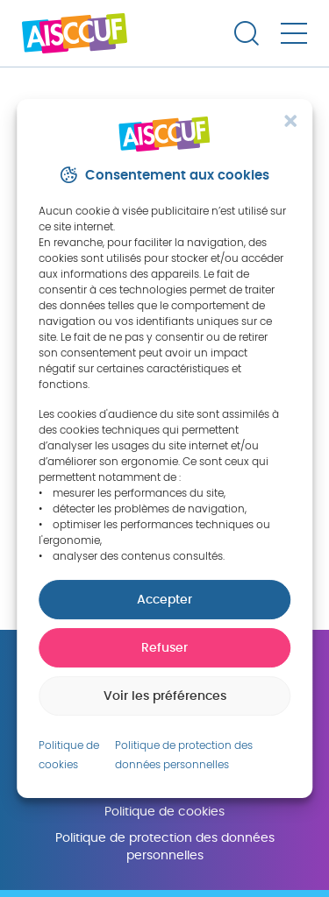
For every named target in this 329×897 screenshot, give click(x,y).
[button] (290, 121)
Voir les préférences (165, 696)
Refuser (164, 648)
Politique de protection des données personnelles (165, 846)
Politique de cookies (164, 811)
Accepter (164, 600)
